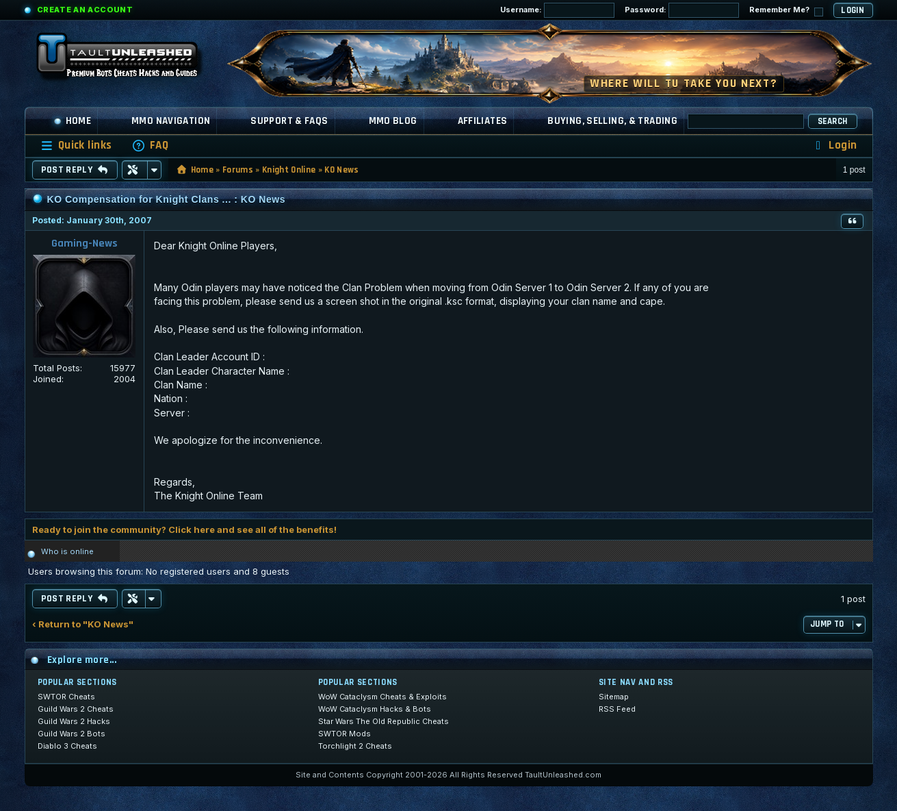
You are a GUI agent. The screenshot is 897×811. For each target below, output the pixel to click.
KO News (341, 169)
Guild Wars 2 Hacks (74, 721)
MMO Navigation (170, 120)
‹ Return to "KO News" (82, 624)
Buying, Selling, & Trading (612, 120)
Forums (237, 169)
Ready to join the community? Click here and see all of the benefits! (184, 529)
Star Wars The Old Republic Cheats (383, 721)
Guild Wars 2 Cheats (76, 709)
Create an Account (85, 9)
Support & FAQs (289, 120)
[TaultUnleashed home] (127, 60)
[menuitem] (150, 145)
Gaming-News (84, 243)
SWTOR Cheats (66, 696)
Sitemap (614, 696)
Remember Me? (786, 10)
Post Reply (75, 170)
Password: (682, 10)
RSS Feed (617, 709)
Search (833, 121)
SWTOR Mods (344, 733)
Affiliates (483, 120)
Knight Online (288, 169)
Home (72, 120)
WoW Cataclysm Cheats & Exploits (382, 696)
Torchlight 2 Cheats (355, 746)
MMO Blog (393, 120)
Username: (557, 10)
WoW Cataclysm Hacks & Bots (374, 709)
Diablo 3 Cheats (67, 746)
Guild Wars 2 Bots (71, 733)
